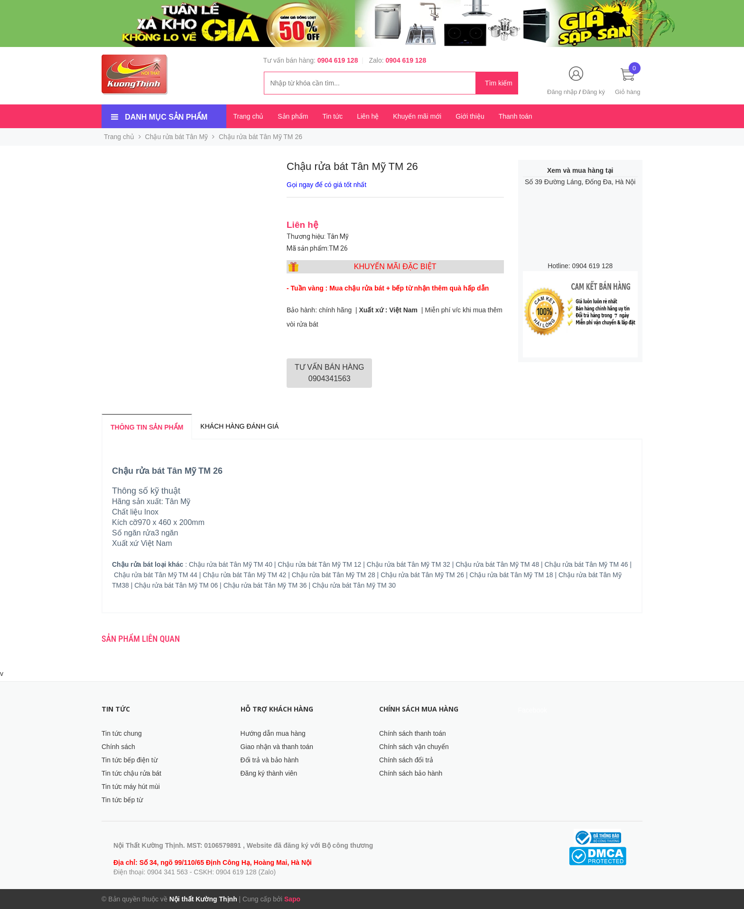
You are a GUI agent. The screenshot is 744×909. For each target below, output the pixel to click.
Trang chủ (248, 116)
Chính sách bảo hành (410, 773)
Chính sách (118, 746)
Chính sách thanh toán (412, 733)
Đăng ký (593, 91)
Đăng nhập (562, 91)
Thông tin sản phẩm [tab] (147, 427)
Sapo (292, 899)
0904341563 (329, 373)
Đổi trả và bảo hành (270, 760)
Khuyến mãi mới (417, 116)
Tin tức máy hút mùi (131, 786)
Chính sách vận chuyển (414, 746)
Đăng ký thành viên (269, 773)
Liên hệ (368, 116)
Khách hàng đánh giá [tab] (239, 426)
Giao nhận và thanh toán (277, 746)
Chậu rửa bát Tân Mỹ (176, 137)
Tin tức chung (122, 733)
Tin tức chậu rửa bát (131, 773)
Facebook (532, 710)
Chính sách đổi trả (406, 760)
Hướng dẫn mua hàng (273, 733)
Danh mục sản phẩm (166, 117)
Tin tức (332, 116)
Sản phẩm (293, 116)
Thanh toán (515, 116)
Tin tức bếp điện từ (130, 760)
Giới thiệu (470, 116)
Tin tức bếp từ (122, 800)
